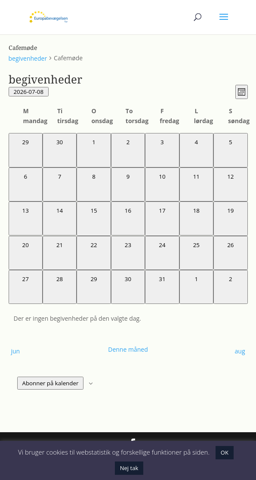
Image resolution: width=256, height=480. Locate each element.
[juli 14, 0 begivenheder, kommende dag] (60, 218)
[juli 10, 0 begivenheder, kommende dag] (162, 184)
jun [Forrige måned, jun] (15, 351)
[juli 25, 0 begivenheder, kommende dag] (196, 253)
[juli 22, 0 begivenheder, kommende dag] (94, 253)
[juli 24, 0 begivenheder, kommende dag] (162, 253)
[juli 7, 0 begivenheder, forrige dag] (60, 184)
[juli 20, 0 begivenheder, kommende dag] (26, 253)
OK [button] (224, 452)
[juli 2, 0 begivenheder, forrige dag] (128, 150)
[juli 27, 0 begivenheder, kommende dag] (26, 287)
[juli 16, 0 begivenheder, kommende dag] (128, 218)
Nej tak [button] (129, 468)
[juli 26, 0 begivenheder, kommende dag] (230, 253)
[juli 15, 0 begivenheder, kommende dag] (94, 218)
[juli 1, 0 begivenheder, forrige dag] (94, 150)
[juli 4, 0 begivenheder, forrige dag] (196, 150)
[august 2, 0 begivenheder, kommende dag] (230, 287)
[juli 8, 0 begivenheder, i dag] (94, 184)
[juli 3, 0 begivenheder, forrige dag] (162, 150)
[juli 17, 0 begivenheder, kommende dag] (162, 218)
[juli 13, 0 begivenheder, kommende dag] (26, 218)
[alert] (128, 318)
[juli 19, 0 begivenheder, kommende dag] (230, 218)
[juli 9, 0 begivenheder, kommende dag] (128, 184)
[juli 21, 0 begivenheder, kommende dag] (60, 253)
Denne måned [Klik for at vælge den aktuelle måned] (128, 349)
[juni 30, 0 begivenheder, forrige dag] (60, 150)
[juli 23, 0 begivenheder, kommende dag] (128, 253)
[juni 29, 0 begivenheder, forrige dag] (26, 150)
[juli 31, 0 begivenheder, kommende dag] (162, 287)
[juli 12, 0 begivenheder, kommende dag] (230, 184)
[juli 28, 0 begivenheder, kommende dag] (60, 287)
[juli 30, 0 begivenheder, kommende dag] (128, 287)
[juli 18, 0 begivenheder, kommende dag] (196, 218)
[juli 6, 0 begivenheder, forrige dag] (26, 184)
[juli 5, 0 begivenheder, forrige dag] (230, 150)
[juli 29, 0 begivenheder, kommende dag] (94, 287)
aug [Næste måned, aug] (240, 351)
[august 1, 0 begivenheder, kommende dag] (196, 287)
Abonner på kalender (50, 383)
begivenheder (28, 58)
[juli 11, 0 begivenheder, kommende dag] (196, 184)
